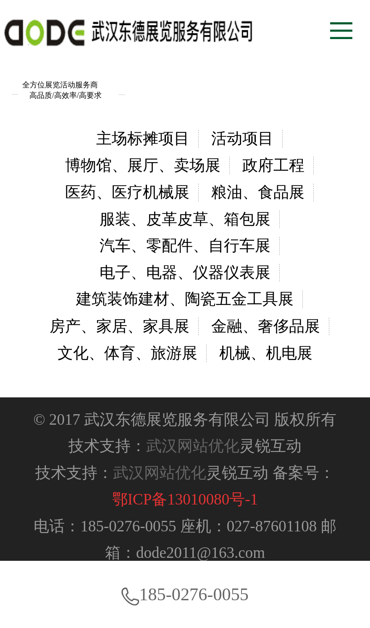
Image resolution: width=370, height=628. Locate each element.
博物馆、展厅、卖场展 (142, 165)
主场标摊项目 (142, 138)
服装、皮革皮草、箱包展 (185, 219)
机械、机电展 (265, 353)
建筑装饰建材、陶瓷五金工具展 (185, 298)
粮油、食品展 (257, 192)
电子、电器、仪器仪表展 (185, 272)
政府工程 (273, 165)
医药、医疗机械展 (127, 192)
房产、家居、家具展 (119, 326)
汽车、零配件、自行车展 (185, 245)
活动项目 (242, 138)
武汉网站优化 (192, 446)
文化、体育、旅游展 (127, 353)
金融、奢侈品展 (265, 326)
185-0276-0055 (185, 594)
